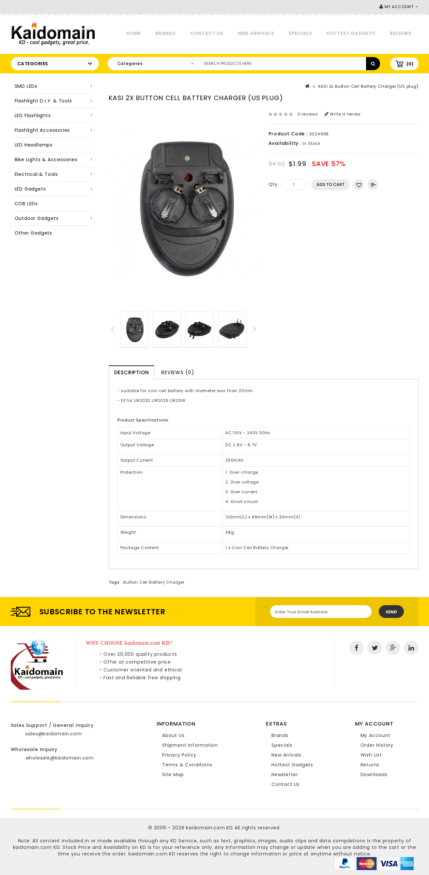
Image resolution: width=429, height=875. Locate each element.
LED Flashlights (33, 115)
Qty (273, 184)
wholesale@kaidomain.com (59, 758)
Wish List (371, 755)
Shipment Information (190, 745)
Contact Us (206, 33)
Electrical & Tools (36, 174)
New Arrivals (256, 33)
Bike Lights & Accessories (46, 159)
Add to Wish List (358, 184)
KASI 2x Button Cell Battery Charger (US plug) (368, 86)
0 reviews (308, 114)
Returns (370, 764)
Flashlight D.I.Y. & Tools (43, 101)
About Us (173, 735)
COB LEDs (26, 203)
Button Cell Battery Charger (154, 582)
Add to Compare (372, 184)
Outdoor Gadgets (37, 218)
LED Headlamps (34, 145)
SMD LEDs (26, 86)
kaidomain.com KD (209, 827)
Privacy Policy (179, 755)
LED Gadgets (30, 189)
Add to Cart (330, 184)
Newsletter (284, 774)
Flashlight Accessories (42, 130)
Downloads (374, 774)
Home (133, 33)
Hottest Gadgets (351, 33)
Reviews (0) (177, 372)
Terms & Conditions (187, 764)
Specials (300, 33)
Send (391, 612)
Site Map (173, 774)
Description (131, 372)
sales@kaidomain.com (53, 733)
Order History (376, 745)
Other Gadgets (33, 233)
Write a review (343, 114)
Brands (165, 33)
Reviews (400, 33)
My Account (375, 735)
